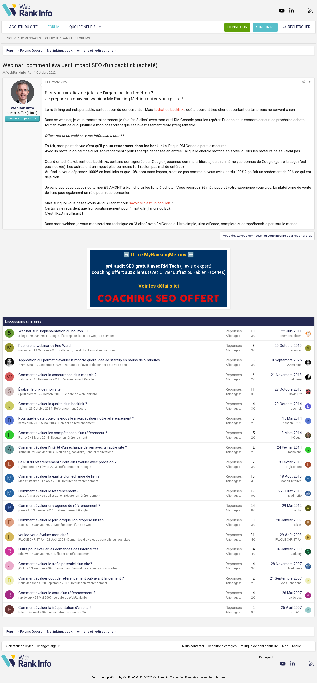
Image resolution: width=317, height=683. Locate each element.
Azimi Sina (25, 365)
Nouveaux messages (25, 38)
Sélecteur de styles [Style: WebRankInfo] (20, 646)
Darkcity (296, 554)
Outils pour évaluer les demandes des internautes (58, 549)
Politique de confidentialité (258, 646)
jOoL (21, 568)
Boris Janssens (29, 583)
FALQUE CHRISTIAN (31, 539)
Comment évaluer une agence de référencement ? (59, 505)
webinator (25, 379)
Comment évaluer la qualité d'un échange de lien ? (59, 476)
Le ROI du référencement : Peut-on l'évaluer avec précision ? (67, 462)
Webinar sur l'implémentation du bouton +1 (53, 331)
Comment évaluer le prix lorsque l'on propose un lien (61, 520)
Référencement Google (78, 379)
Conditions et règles (221, 646)
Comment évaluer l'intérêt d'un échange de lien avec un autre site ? (72, 447)
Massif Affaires (28, 481)
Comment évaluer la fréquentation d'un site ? (55, 607)
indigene (296, 379)
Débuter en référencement (76, 423)
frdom (22, 612)
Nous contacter (192, 646)
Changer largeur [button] (49, 646)
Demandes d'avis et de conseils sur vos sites (95, 365)
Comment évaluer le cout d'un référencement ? (56, 593)
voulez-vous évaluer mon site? (43, 535)
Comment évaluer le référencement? (48, 491)
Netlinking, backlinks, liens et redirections (87, 350)
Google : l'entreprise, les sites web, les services (82, 336)
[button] (101, 27)
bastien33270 (27, 423)
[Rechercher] (295, 27)
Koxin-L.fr (295, 394)
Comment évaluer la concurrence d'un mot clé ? (57, 375)
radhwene (295, 452)
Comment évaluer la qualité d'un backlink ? (52, 404)
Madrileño (295, 495)
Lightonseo (26, 467)
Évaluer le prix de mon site (39, 389)
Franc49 (23, 437)
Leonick (296, 408)
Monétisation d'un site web (72, 525)
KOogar (296, 437)
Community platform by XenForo (130, 677)
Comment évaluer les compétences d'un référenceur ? (62, 433)
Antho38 (24, 452)
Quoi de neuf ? (83, 27)
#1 (310, 82)
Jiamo (22, 408)
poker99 (23, 510)
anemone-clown (291, 336)
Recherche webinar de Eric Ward (44, 345)
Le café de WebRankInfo (80, 394)
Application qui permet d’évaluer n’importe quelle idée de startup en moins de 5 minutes (89, 360)
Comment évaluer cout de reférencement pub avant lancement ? (71, 578)
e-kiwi (298, 525)
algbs (298, 510)
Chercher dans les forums (68, 38)
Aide (283, 646)
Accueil (296, 646)
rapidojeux (25, 597)
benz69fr (296, 612)
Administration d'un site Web (68, 612)
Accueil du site (24, 27)
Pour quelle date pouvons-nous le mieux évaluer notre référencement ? (76, 418)
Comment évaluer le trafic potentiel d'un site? (55, 564)
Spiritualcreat (27, 394)
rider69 (23, 554)
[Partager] (303, 82)
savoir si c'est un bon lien (149, 203)
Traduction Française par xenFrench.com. (198, 677)
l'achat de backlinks (169, 109)
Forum (54, 27)
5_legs (22, 336)
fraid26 (23, 525)
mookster (24, 350)
